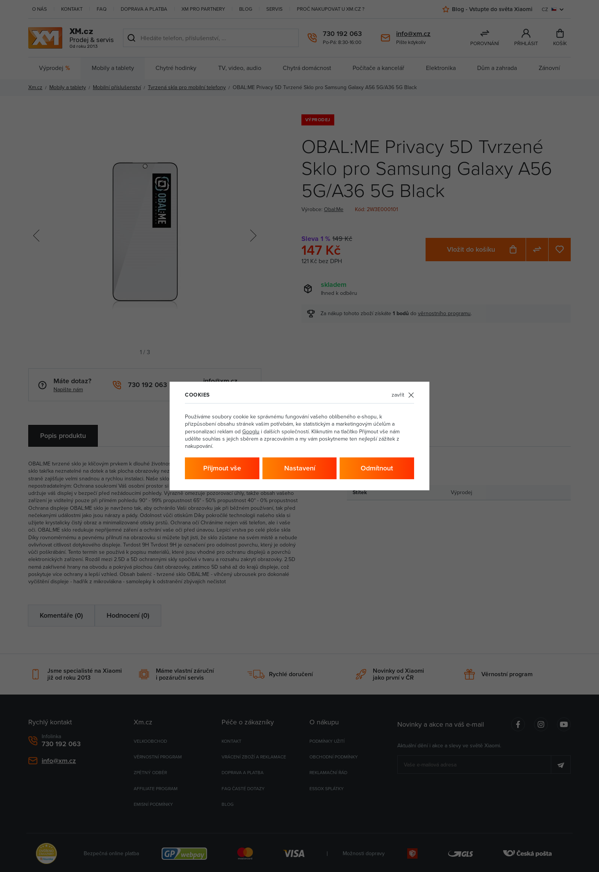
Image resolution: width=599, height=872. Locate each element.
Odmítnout (377, 468)
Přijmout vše (222, 468)
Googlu (250, 431)
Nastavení (299, 468)
